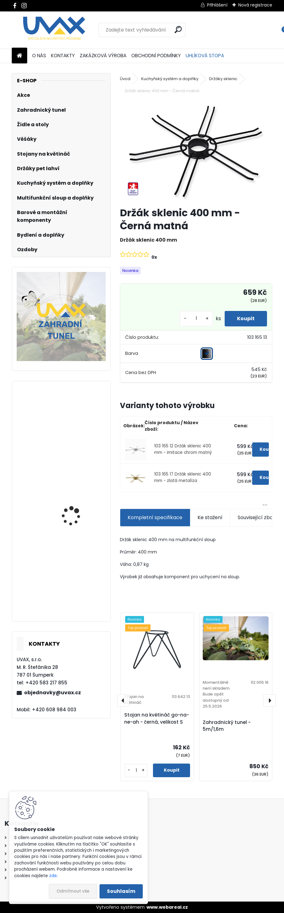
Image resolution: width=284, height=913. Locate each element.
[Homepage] (19, 56)
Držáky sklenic (223, 79)
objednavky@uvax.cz (52, 692)
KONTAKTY (63, 55)
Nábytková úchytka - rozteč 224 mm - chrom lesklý (78, 590)
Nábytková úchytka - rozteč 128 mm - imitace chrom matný (78, 515)
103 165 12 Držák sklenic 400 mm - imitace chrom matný (183, 449)
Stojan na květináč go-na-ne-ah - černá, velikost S (156, 718)
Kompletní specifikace (155, 517)
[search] (178, 29)
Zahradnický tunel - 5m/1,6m (227, 726)
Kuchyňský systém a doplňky (169, 79)
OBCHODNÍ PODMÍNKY (156, 55)
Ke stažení (210, 517)
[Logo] (54, 30)
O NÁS (39, 55)
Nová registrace (255, 5)
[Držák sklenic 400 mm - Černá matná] (196, 151)
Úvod (125, 79)
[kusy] (196, 318)
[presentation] (123, 700)
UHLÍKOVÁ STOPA (205, 55)
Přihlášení (217, 5)
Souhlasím (121, 891)
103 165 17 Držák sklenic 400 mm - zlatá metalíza (182, 477)
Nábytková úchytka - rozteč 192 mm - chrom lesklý (78, 440)
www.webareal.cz (167, 907)
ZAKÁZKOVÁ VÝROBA (103, 55)
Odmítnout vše (73, 891)
